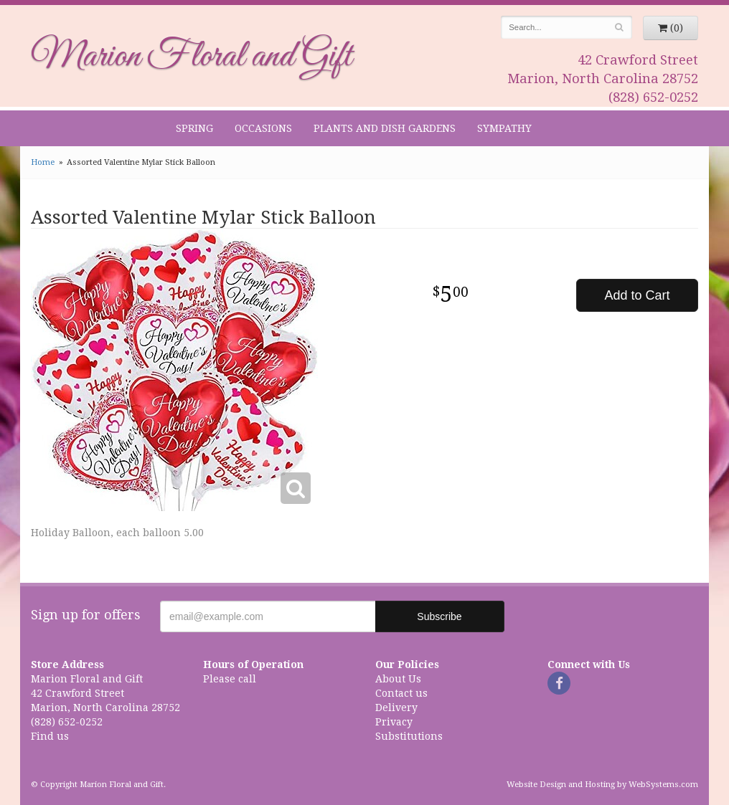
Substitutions (409, 736)
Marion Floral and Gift (191, 56)
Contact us (401, 693)
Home (43, 162)
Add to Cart (636, 295)
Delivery (396, 707)
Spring (194, 128)
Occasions (263, 128)
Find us (50, 736)
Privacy (394, 722)
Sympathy (504, 128)
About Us (398, 679)
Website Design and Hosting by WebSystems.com (602, 784)
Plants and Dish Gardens (385, 128)
